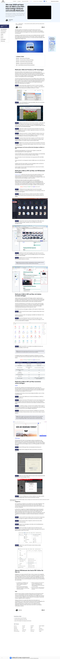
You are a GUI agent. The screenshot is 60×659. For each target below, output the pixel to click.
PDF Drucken (32, 631)
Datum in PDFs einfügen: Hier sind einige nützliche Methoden (23, 620)
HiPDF (16, 385)
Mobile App (15, 628)
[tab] (4, 29)
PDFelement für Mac (18, 174)
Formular (23, 627)
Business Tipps (16, 629)
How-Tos (15, 625)
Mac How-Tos (33, 629)
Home (16, 23)
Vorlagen (40, 631)
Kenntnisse (15, 627)
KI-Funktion (32, 625)
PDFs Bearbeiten (21, 23)
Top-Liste (23, 625)
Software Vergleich (42, 625)
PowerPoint (40, 628)
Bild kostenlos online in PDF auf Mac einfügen (27, 63)
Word (23, 628)
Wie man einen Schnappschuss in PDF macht (21, 619)
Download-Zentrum (37, 1)
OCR (39, 627)
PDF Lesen (23, 631)
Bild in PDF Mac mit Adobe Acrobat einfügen (26, 61)
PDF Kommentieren (17, 631)
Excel (31, 628)
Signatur (32, 627)
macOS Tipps (24, 629)
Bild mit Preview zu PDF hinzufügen (25, 58)
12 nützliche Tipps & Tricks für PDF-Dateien (21, 618)
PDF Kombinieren (41, 629)
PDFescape (17, 438)
